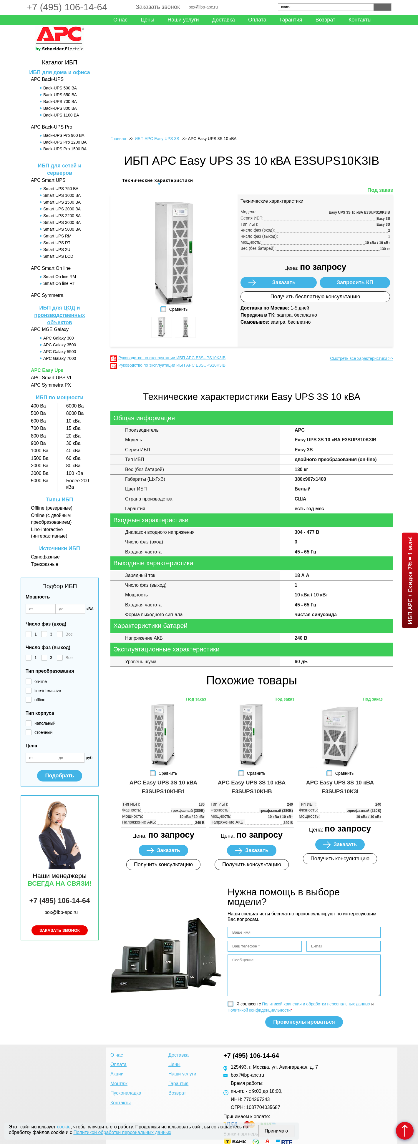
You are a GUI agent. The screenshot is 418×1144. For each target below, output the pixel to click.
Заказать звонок (158, 7)
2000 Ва (40, 465)
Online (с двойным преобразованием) (51, 518)
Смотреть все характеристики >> (361, 358)
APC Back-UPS (47, 79)
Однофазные (45, 556)
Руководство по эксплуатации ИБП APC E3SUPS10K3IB (171, 357)
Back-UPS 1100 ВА (61, 115)
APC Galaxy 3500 (59, 344)
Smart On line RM (59, 276)
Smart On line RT (59, 283)
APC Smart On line (51, 268)
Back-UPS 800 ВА (60, 108)
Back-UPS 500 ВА (60, 88)
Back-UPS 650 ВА (60, 94)
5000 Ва (40, 480)
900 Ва (38, 443)
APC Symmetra (47, 295)
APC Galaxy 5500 (59, 351)
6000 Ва (75, 405)
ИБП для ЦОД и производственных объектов (59, 315)
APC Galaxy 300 (58, 338)
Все (69, 634)
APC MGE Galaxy (50, 329)
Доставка (223, 20)
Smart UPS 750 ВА (60, 188)
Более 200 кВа (77, 484)
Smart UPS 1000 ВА (62, 195)
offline (39, 699)
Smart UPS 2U (56, 249)
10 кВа (73, 420)
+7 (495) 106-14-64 (66, 7)
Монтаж (118, 1083)
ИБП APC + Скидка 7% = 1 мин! (410, 580)
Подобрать (59, 776)
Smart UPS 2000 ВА (62, 209)
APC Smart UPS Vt (51, 377)
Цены (147, 20)
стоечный (43, 732)
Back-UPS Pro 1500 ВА (65, 149)
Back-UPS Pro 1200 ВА (65, 142)
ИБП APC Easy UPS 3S (157, 138)
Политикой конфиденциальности (259, 1010)
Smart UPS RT (56, 242)
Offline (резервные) (51, 508)
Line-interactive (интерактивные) (49, 532)
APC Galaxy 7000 (59, 358)
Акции (117, 1073)
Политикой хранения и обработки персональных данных (316, 1004)
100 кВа (74, 473)
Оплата (257, 20)
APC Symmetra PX (51, 385)
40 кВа (73, 450)
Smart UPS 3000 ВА (62, 222)
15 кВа (73, 428)
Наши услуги (183, 20)
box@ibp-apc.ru (203, 7)
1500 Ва (40, 458)
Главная (118, 138)
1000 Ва (40, 450)
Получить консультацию (163, 864)
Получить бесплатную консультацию (315, 297)
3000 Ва (40, 473)
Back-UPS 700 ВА (60, 101)
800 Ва (38, 435)
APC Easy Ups (47, 370)
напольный (45, 723)
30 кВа (73, 443)
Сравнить (178, 309)
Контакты (360, 20)
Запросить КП (355, 282)
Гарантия (291, 20)
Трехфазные (44, 564)
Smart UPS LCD (58, 256)
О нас (120, 20)
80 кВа (73, 465)
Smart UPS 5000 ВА (62, 229)
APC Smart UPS (48, 180)
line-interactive (47, 690)
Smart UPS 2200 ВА (62, 215)
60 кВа (73, 458)
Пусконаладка (125, 1092)
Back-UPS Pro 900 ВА (63, 135)
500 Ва (38, 413)
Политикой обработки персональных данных (122, 1132)
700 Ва (38, 428)
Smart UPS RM (57, 236)
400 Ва (38, 405)
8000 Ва (75, 413)
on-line (40, 681)
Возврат (326, 20)
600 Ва (38, 420)
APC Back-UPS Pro (51, 126)
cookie (64, 1126)
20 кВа (73, 435)
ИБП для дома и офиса (59, 72)
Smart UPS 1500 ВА (62, 202)
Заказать (284, 282)
